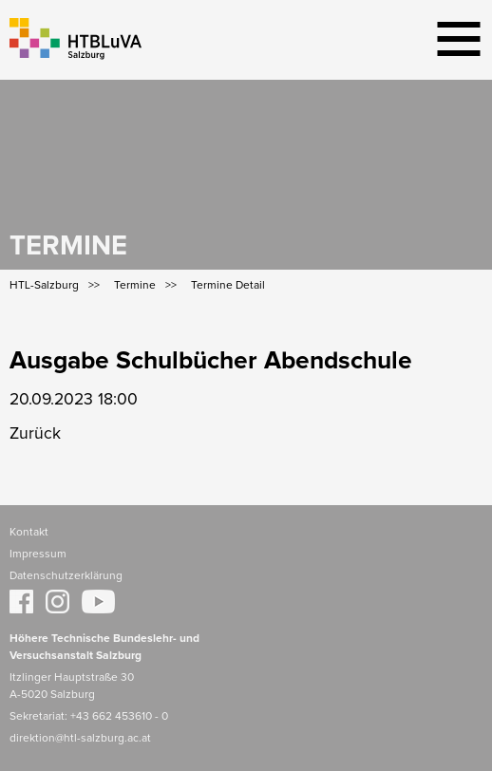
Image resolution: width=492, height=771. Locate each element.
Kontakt (28, 532)
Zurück (35, 433)
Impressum (37, 554)
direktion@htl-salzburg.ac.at (80, 738)
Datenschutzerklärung (66, 576)
